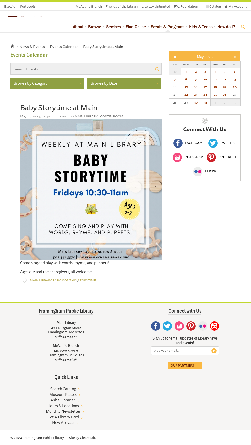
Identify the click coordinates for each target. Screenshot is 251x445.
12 (224, 79)
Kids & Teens (201, 26)
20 (235, 86)
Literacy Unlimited (156, 6)
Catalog (215, 6)
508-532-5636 (66, 359)
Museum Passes (63, 394)
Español (10, 6)
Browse (94, 26)
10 (205, 79)
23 (195, 94)
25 (215, 94)
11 (215, 79)
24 (205, 94)
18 (215, 86)
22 (186, 94)
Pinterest (221, 157)
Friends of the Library (122, 6)
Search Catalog (63, 388)
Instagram (188, 157)
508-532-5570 (66, 336)
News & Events (32, 46)
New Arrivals (63, 422)
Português (27, 6)
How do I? (226, 26)
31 (205, 102)
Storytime (87, 280)
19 (224, 86)
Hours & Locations (63, 405)
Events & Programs (167, 26)
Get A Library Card (63, 417)
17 (205, 86)
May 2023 (205, 56)
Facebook (188, 142)
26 (224, 94)
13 (234, 79)
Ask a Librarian (63, 400)
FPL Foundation (186, 6)
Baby (57, 280)
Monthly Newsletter (63, 411)
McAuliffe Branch (89, 6)
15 (186, 86)
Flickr (204, 171)
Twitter (221, 142)
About (78, 26)
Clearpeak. (88, 437)
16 (195, 86)
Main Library (41, 280)
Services (113, 26)
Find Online (136, 26)
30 (196, 102)
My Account (237, 6)
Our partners (182, 365)
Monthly (69, 280)
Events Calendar (64, 46)
